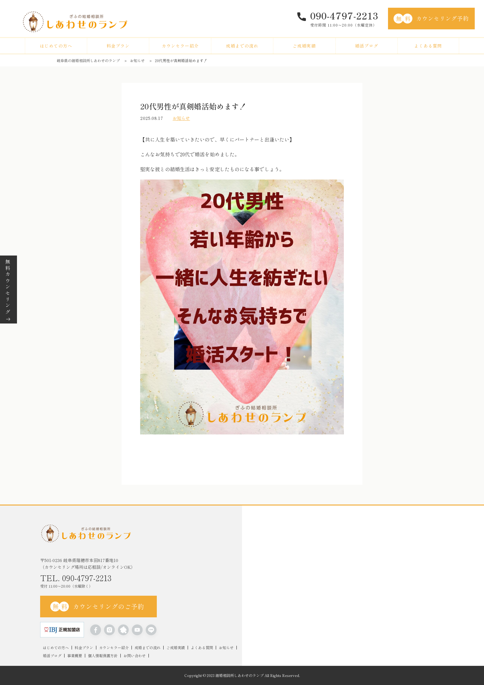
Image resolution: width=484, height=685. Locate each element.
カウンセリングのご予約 (97, 606)
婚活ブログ (366, 46)
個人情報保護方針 (103, 656)
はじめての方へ (56, 46)
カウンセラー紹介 (180, 46)
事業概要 (74, 656)
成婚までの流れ (242, 46)
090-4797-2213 (344, 15)
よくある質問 (428, 46)
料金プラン (118, 46)
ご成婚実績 (304, 46)
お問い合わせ (134, 656)
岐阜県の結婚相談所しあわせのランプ (88, 60)
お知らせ (137, 60)
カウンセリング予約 (431, 18)
